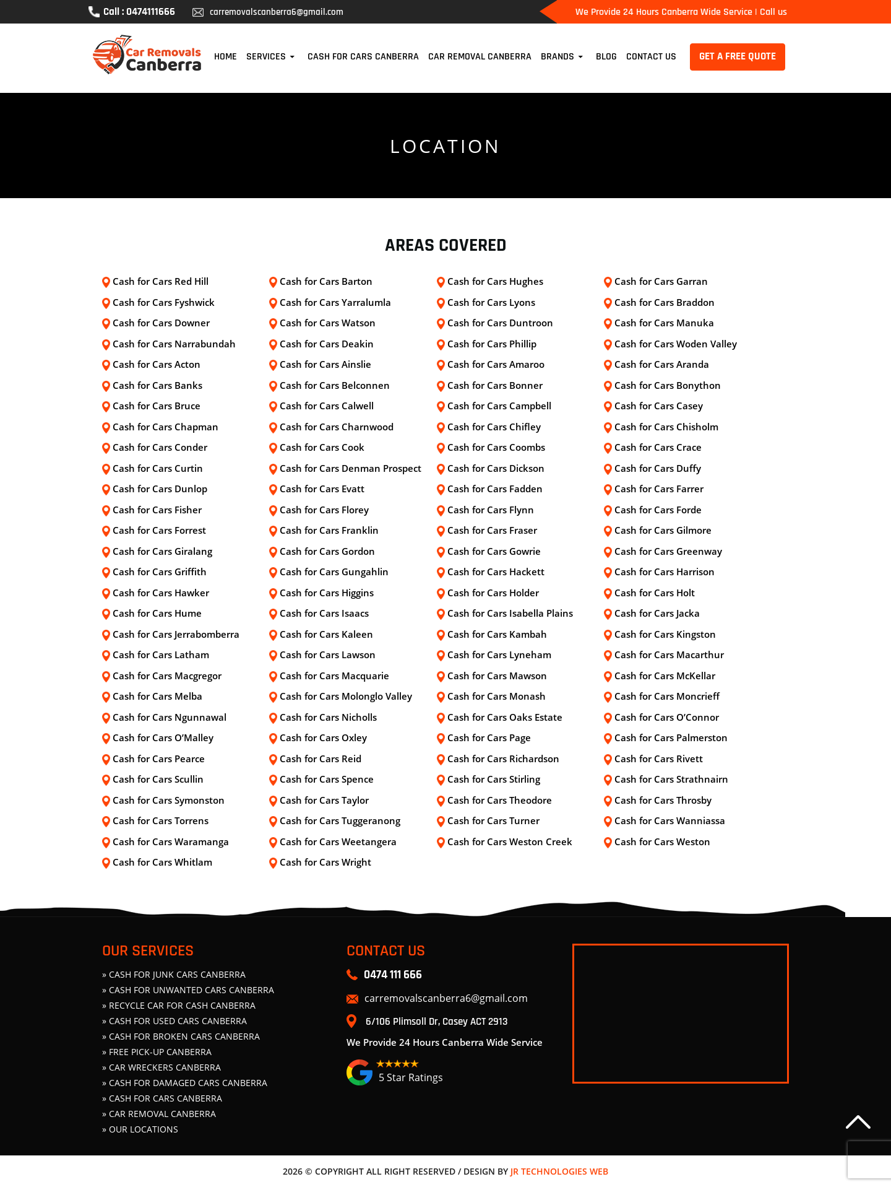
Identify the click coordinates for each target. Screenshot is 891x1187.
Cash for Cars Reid (320, 758)
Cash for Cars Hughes (495, 281)
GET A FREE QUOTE (737, 56)
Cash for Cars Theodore (499, 800)
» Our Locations (140, 1129)
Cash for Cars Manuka (664, 322)
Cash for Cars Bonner (495, 385)
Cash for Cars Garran (661, 281)
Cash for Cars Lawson (328, 654)
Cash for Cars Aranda (661, 364)
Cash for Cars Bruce (156, 405)
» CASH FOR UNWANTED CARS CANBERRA (188, 990)
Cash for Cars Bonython (667, 385)
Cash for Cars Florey (324, 509)
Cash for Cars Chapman (165, 426)
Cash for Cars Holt (654, 592)
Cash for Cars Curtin (158, 468)
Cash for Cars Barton (326, 281)
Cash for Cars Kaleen (326, 634)
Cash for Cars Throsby (663, 800)
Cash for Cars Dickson (495, 468)
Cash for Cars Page (489, 737)
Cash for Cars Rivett (658, 758)
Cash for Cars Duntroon (500, 322)
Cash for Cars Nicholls (328, 717)
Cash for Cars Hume (157, 613)
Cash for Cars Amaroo (495, 364)
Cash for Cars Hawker (161, 592)
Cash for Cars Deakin (327, 343)
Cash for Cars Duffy (657, 468)
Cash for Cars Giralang (162, 551)
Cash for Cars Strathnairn (671, 779)
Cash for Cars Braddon (664, 302)
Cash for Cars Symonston (169, 800)
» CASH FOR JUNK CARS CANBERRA (174, 974)
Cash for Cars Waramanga (171, 841)
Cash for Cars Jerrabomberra (176, 634)
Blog (606, 56)
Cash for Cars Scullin (158, 779)
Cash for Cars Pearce (159, 758)
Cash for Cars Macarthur (669, 654)
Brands (557, 56)
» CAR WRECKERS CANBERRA (161, 1067)
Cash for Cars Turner (493, 820)
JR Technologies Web (559, 1171)
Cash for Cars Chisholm (666, 426)
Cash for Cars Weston (662, 841)
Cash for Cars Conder (160, 447)
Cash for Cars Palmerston (671, 737)
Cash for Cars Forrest (159, 530)
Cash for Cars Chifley (494, 426)
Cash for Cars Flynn (490, 509)
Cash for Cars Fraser (492, 530)
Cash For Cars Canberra (363, 56)
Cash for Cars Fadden (495, 488)
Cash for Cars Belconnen (335, 385)
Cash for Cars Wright (325, 862)
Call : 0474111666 (131, 12)
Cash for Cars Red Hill (161, 281)
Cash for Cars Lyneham (499, 654)
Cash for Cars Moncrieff (667, 696)
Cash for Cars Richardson (503, 758)
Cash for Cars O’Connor (666, 717)
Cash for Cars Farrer (659, 488)
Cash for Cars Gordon (327, 551)
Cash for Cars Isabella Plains (510, 613)
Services (266, 56)
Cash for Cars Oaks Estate (504, 717)
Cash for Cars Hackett (495, 571)
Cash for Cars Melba (157, 696)
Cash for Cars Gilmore (663, 530)
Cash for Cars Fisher (157, 509)
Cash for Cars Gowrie (494, 551)
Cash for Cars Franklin (329, 530)
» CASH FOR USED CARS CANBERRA (174, 1021)
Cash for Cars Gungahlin (334, 571)
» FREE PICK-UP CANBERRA (157, 1052)
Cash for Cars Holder (493, 592)
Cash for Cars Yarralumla (335, 302)
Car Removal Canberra (480, 56)
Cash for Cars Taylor (324, 800)
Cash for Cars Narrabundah (174, 343)
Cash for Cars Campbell (499, 405)
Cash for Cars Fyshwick (164, 302)
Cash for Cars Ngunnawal (169, 717)
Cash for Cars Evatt (322, 488)
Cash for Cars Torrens (161, 820)
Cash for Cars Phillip (491, 343)
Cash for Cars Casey (658, 405)
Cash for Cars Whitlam (162, 862)
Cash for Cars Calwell (327, 405)
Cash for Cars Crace (658, 447)
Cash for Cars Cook (322, 447)
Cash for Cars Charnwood (337, 426)
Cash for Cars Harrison (664, 571)
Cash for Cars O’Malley (163, 737)
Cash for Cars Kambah (497, 634)
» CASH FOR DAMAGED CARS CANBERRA (184, 1083)
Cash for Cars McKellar (664, 675)
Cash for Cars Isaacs (324, 613)
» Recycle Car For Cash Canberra (179, 1005)
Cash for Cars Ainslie (325, 364)
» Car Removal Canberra (159, 1114)
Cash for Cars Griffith (160, 571)
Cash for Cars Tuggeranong (340, 820)
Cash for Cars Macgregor (167, 675)
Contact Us (651, 56)
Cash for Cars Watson (328, 322)
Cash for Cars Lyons (491, 302)
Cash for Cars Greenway (668, 551)
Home (225, 56)
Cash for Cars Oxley (323, 737)
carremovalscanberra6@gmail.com (267, 12)
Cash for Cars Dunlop (160, 488)
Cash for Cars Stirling (493, 779)
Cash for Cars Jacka (657, 613)
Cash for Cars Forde (658, 509)
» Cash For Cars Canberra (162, 1098)
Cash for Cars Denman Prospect (350, 468)
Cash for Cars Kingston (665, 634)
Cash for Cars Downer (161, 322)
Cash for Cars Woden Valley (675, 343)
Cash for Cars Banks (157, 385)
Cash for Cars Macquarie (334, 675)
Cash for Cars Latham (161, 654)
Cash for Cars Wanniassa (669, 820)
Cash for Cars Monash (496, 696)
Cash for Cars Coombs (496, 447)
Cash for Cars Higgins (327, 592)
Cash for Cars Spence (327, 779)
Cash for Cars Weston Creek (509, 841)
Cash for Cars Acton (156, 364)
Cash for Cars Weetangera (338, 841)
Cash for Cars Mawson (497, 675)
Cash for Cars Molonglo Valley (346, 696)
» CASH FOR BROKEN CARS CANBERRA (181, 1036)
